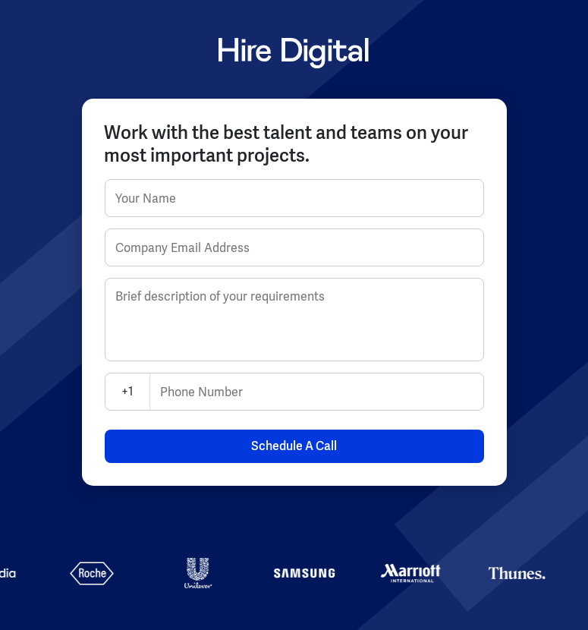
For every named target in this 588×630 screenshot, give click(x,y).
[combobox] (114, 391)
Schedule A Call (294, 446)
